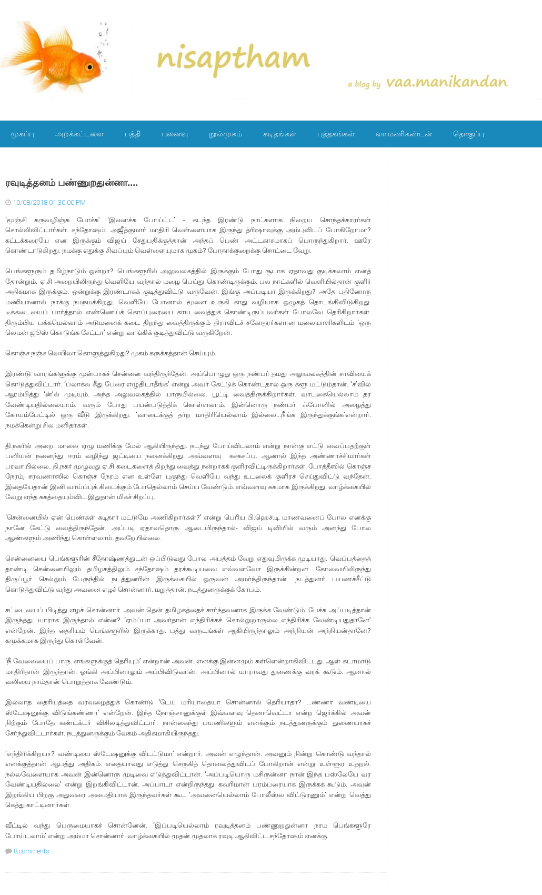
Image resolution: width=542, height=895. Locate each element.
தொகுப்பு (468, 134)
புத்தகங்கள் (336, 134)
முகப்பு (22, 134)
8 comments (31, 851)
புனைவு (175, 134)
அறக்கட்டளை (79, 134)
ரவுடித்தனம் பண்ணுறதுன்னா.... (71, 182)
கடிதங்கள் (279, 134)
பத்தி (132, 134)
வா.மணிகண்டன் (404, 134)
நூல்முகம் (225, 134)
